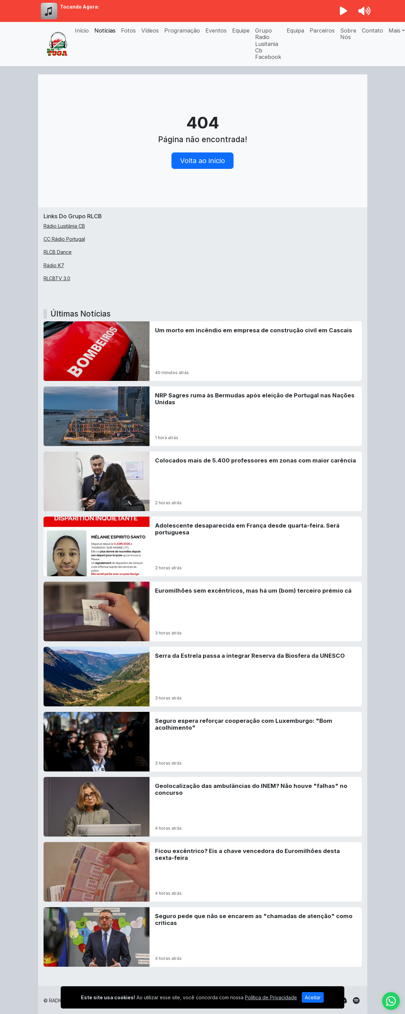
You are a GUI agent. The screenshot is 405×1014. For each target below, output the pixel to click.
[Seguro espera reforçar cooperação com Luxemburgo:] (203, 741)
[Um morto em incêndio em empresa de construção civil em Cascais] (203, 351)
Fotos (128, 30)
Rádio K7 (54, 265)
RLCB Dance (58, 252)
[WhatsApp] (391, 1001)
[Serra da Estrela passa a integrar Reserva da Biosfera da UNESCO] (203, 676)
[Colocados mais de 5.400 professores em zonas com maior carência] (203, 481)
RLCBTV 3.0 (57, 278)
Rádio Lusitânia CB (64, 226)
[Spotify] (356, 1001)
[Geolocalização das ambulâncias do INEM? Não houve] (203, 807)
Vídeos (150, 30)
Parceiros (322, 30)
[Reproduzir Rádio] (343, 11)
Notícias (105, 30)
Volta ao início (202, 161)
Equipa (295, 30)
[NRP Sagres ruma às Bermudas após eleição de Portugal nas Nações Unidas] (203, 416)
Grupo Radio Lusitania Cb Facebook (268, 43)
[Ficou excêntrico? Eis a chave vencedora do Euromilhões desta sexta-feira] (203, 872)
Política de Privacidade (271, 997)
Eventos (216, 30)
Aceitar (313, 997)
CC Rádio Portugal (64, 239)
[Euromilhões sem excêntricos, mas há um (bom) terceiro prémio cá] (203, 611)
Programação (182, 30)
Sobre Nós (348, 33)
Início (82, 30)
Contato (372, 30)
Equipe (241, 30)
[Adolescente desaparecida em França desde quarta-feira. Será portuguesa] (203, 546)
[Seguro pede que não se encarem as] (203, 937)
